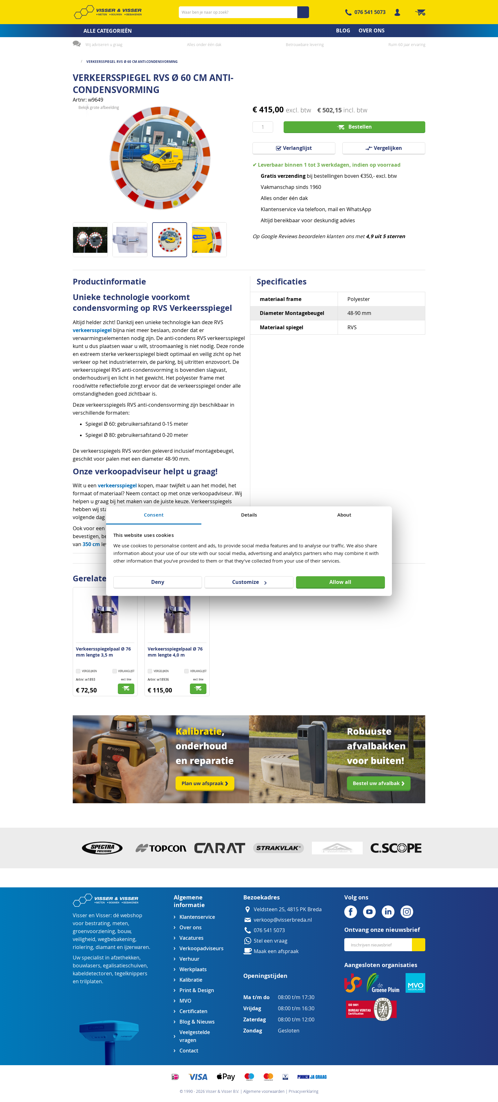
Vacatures (191, 938)
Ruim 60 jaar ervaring (406, 44)
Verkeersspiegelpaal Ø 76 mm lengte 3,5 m (103, 652)
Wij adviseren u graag (103, 44)
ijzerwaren (136, 947)
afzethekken (125, 957)
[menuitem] (100, 30)
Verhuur (189, 959)
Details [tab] (249, 514)
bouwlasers (86, 965)
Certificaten (193, 1011)
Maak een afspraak (276, 951)
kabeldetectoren (92, 973)
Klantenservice (197, 917)
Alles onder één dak (204, 44)
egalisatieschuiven (125, 965)
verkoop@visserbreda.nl (283, 920)
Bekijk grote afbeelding (98, 217)
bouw (124, 931)
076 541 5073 (370, 12)
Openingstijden (265, 976)
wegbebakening (116, 939)
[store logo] (108, 12)
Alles (266, 198)
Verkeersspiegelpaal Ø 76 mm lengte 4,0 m (175, 652)
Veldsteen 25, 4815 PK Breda (288, 909)
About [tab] (344, 514)
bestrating (97, 923)
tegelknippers (131, 973)
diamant (106, 947)
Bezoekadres (261, 897)
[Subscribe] (418, 944)
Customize (249, 581)
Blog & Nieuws (197, 1022)
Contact (188, 1050)
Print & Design (196, 990)
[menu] (249, 30)
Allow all (340, 581)
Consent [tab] (154, 514)
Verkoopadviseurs (201, 948)
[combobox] (244, 12)
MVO (185, 1001)
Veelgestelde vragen (194, 1036)
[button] (92, 237)
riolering (83, 947)
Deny (157, 581)
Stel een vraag (270, 941)
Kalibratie (190, 980)
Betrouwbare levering (305, 44)
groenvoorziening (94, 931)
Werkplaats (193, 969)
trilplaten (91, 981)
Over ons (190, 927)
